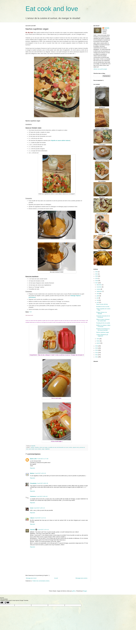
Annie (31, 508)
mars (98, 338)
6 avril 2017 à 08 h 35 (42, 483)
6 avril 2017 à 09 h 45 (42, 496)
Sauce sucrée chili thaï (102, 304)
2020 (96, 276)
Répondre (32, 468)
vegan (43, 449)
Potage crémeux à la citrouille (101, 313)
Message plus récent (31, 578)
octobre (99, 289)
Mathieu (32, 473)
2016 (96, 346)
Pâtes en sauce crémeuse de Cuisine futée (102, 320)
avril (98, 302)
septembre (99, 291)
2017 (96, 282)
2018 (96, 280)
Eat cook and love (52, 8)
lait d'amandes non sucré (62, 447)
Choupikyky (33, 483)
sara (36, 449)
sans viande (31, 449)
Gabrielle (32, 529)
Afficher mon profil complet (100, 69)
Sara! (30, 311)
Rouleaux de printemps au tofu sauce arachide (103, 329)
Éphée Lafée (33, 458)
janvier (98, 343)
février (98, 341)
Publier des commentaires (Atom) (40, 581)
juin (98, 298)
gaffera (74, 591)
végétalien (47, 449)
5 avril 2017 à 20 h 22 (40, 473)
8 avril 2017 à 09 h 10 (39, 508)
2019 (96, 278)
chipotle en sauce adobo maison (60, 140)
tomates (39, 449)
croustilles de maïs (52, 447)
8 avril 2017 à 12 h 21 (40, 518)
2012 (96, 354)
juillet (98, 295)
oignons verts (76, 447)
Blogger (85, 591)
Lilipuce (32, 518)
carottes (32, 447)
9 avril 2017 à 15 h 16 (43, 529)
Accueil (56, 578)
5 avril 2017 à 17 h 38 (42, 458)
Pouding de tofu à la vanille (103, 323)
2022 (96, 271)
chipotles (37, 447)
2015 (96, 348)
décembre (99, 284)
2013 (96, 352)
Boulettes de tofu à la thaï (102, 306)
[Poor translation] (7, 602)
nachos (70, 447)
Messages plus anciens (81, 578)
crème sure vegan (43, 447)
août (98, 293)
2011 (96, 357)
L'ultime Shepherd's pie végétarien (102, 335)
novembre (99, 287)
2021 (96, 274)
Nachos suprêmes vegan (102, 332)
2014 (96, 350)
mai (98, 300)
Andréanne (33, 496)
